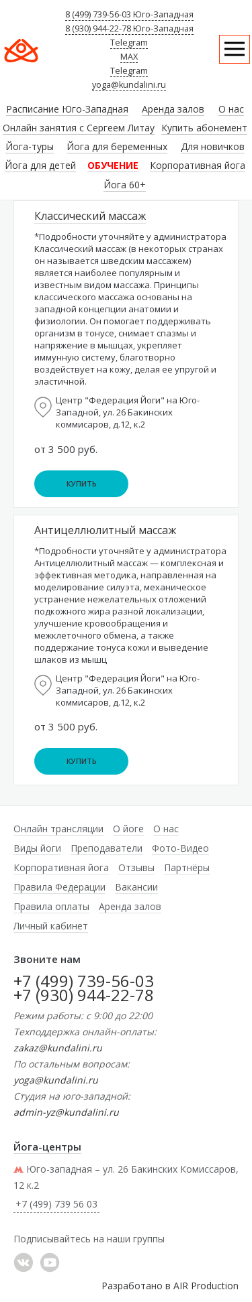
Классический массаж (90, 215)
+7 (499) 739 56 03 (56, 1203)
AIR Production (206, 1285)
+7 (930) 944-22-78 (83, 995)
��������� (23, 1262)
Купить (82, 483)
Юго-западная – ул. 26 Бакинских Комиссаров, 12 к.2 (126, 1177)
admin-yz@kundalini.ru (66, 1112)
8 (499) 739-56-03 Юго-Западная (129, 14)
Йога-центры (47, 1146)
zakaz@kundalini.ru (57, 1047)
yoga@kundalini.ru (129, 84)
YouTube (50, 1262)
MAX (129, 56)
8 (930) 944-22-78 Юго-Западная (129, 28)
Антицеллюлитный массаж (105, 530)
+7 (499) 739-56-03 (83, 981)
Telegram (129, 42)
